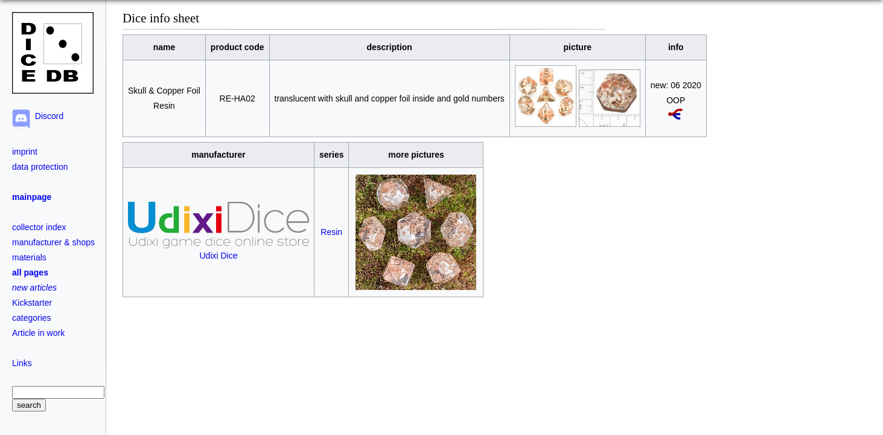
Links (22, 363)
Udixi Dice (218, 250)
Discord (46, 116)
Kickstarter (32, 303)
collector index (39, 227)
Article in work (38, 333)
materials (29, 257)
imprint (24, 151)
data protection (40, 167)
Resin (331, 232)
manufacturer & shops (53, 242)
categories (31, 318)
